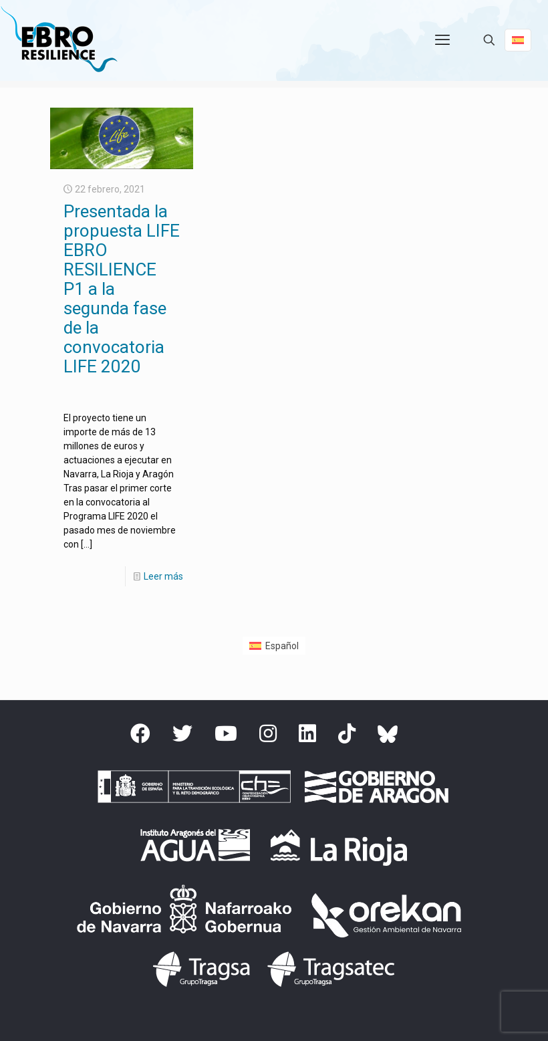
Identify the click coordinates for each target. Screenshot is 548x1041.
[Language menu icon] (518, 40)
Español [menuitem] (282, 646)
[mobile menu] (442, 40)
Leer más (163, 576)
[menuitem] (274, 645)
